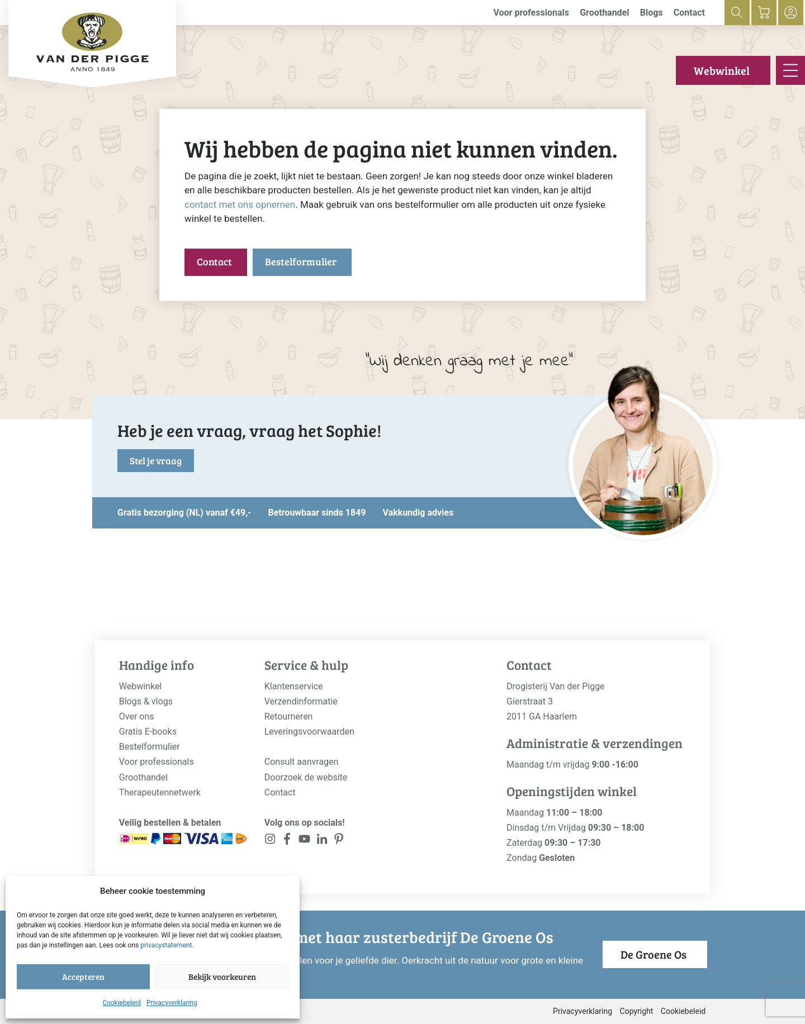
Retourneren (288, 716)
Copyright (637, 1011)
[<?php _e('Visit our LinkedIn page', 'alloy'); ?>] (322, 841)
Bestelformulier (301, 261)
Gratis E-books (148, 731)
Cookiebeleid (121, 1003)
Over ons (136, 716)
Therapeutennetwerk (160, 792)
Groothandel (604, 12)
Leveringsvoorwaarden (309, 731)
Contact (689, 12)
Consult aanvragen (301, 761)
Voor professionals (531, 12)
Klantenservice (293, 686)
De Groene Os (653, 954)
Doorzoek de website (306, 777)
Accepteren (83, 976)
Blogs (651, 12)
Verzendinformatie (301, 701)
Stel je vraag (156, 460)
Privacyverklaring (171, 1003)
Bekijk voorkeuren (222, 976)
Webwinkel (722, 70)
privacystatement (166, 945)
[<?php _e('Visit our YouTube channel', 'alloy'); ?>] (304, 841)
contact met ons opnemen (239, 204)
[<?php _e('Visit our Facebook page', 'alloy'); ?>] (287, 841)
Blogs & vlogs (146, 701)
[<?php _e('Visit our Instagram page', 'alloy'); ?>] (270, 841)
